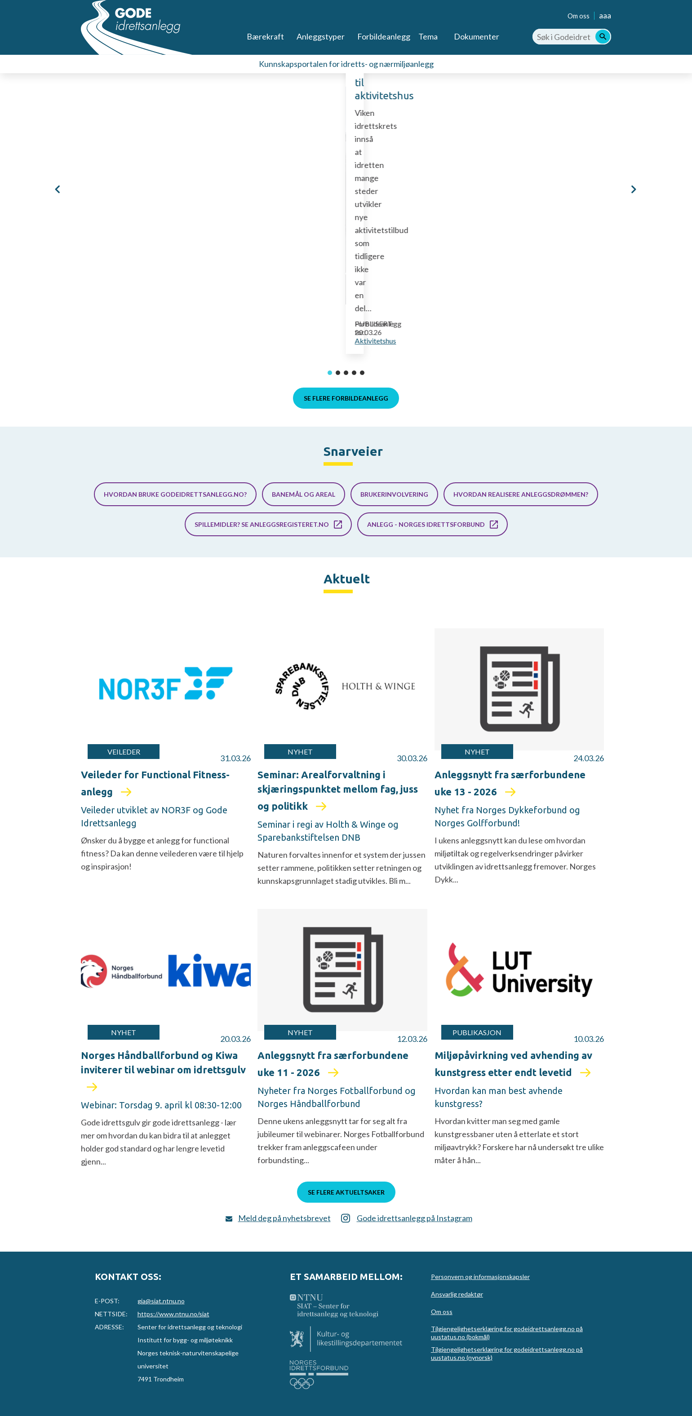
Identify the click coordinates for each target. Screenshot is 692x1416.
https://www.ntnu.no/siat (173, 1314)
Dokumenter (476, 36)
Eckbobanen (635, 238)
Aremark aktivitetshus (243, 267)
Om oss (579, 16)
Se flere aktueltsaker (346, 1192)
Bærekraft (265, 36)
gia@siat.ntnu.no (161, 1301)
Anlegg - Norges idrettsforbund (426, 524)
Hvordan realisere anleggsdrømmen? (520, 494)
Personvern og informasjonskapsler (480, 1276)
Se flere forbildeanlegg (346, 398)
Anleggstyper (321, 36)
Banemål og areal (303, 494)
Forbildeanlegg (383, 36)
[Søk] (602, 37)
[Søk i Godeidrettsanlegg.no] (571, 36)
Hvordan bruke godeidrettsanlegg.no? (175, 494)
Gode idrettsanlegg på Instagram (414, 1218)
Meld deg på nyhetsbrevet (284, 1218)
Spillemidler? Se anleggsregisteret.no (262, 524)
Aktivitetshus (251, 340)
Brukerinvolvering (394, 494)
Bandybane (658, 282)
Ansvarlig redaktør (457, 1294)
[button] (58, 189)
